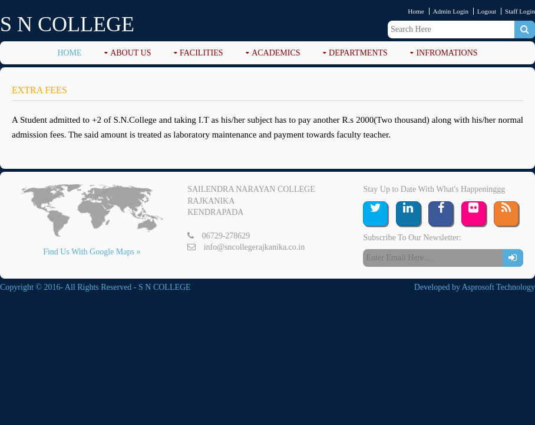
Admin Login (450, 11)
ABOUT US (130, 52)
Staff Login (520, 11)
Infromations (446, 52)
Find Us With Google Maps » (91, 251)
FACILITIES (201, 52)
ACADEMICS (276, 52)
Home (416, 11)
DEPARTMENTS (358, 52)
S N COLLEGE (67, 24)
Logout (486, 11)
